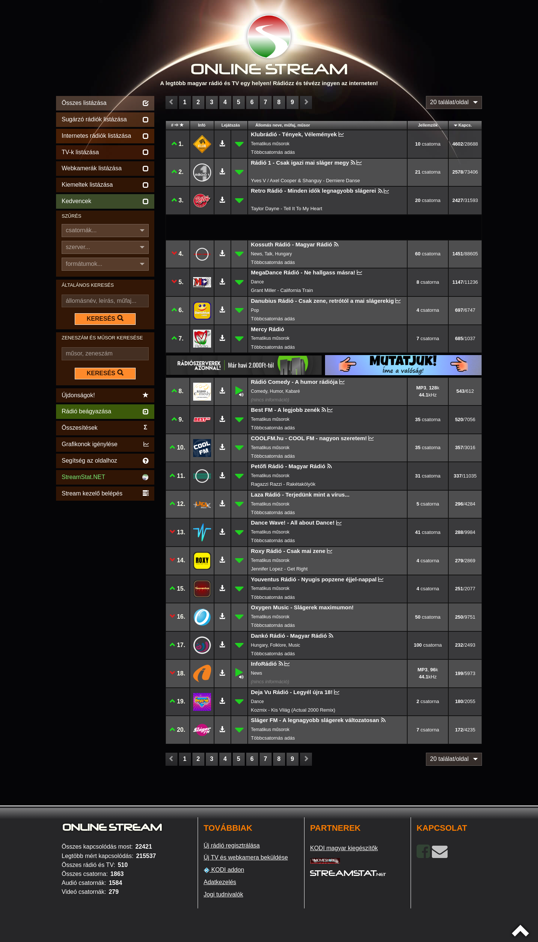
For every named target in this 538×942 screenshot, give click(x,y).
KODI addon (224, 870)
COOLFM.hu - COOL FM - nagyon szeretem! (309, 438)
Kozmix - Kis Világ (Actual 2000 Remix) (293, 710)
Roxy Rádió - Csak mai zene (288, 551)
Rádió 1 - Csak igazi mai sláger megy (300, 162)
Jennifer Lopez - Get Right (279, 569)
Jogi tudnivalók (223, 894)
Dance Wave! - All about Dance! (293, 522)
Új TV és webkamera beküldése (246, 857)
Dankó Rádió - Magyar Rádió (289, 635)
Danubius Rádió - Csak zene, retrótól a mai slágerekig (322, 301)
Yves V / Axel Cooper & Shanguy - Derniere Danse (305, 180)
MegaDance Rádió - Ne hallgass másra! (303, 272)
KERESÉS (105, 318)
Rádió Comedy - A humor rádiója (294, 382)
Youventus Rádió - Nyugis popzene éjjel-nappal (314, 579)
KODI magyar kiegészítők (344, 848)
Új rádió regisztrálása (232, 845)
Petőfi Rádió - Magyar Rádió (288, 466)
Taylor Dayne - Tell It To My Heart (286, 208)
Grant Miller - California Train (282, 290)
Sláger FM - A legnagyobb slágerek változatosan (315, 720)
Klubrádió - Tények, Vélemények (294, 134)
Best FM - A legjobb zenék (285, 410)
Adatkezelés (220, 882)
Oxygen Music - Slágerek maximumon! (302, 607)
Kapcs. (465, 125)
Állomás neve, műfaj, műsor (283, 125)
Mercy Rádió (267, 329)
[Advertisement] (105, 615)
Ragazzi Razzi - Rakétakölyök (283, 484)
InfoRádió (264, 663)
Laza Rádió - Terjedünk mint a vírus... (300, 494)
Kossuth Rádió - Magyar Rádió (292, 244)
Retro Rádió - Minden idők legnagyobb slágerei (313, 190)
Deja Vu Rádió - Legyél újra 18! (292, 692)
